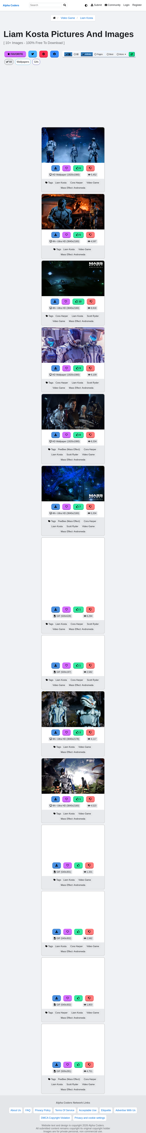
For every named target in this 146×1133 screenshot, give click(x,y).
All (9, 61)
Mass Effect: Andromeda (73, 188)
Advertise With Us (125, 1110)
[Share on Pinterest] (43, 54)
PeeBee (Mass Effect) (69, 449)
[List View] (76, 54)
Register (137, 5)
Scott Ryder (93, 316)
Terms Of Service (64, 1110)
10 (78, 301)
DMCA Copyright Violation (55, 1117)
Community (112, 5)
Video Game (68, 18)
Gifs (36, 61)
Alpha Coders (11, 5)
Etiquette (106, 1110)
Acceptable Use (88, 1110)
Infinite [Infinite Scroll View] (87, 54)
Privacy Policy (43, 1110)
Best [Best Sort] (110, 54)
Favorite (15, 54)
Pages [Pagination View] (98, 54)
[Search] (64, 5)
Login (126, 5)
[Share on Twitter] (32, 54)
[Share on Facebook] (54, 54)
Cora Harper (76, 182)
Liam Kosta (86, 18)
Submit (96, 5)
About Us (16, 1110)
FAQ (27, 1110)
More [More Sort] (121, 54)
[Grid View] (68, 54)
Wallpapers (23, 61)
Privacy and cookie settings (90, 1117)
